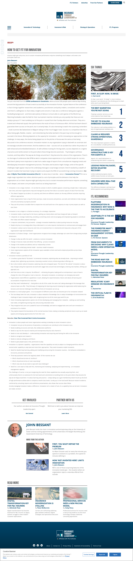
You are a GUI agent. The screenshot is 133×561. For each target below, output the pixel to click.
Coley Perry (69, 508)
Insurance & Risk (60, 27)
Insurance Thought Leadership (102, 222)
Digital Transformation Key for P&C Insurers (18, 503)
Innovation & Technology (32, 27)
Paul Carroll (96, 96)
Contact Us (56, 546)
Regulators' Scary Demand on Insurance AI (102, 284)
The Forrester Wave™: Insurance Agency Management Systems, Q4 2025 (102, 232)
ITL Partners (74, 3)
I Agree (115, 554)
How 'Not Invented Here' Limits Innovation (68, 461)
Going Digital (10, 42)
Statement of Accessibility (82, 546)
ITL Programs (113, 27)
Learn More (65, 413)
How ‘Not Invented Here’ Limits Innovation (30, 318)
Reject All (102, 554)
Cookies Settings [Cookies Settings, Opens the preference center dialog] (89, 554)
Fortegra (96, 212)
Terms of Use (97, 546)
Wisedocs (94, 255)
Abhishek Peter (15, 508)
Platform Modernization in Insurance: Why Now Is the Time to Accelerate (102, 206)
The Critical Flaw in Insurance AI (101, 294)
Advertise (84, 3)
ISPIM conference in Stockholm (37, 101)
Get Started (29, 413)
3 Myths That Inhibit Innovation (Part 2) (26, 174)
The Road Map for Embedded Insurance (101, 260)
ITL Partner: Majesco (98, 224)
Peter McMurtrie (43, 508)
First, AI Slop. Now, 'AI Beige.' (105, 94)
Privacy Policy (67, 546)
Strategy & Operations (87, 27)
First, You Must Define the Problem (65, 445)
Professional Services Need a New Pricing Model (74, 503)
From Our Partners (96, 3)
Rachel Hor (97, 289)
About (48, 546)
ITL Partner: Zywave (100, 238)
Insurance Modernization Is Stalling (44, 503)
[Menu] (12, 27)
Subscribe (115, 3)
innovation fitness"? (73, 174)
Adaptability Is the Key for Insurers (102, 217)
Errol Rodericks (98, 298)
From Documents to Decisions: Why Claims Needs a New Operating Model (102, 246)
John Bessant (12, 60)
